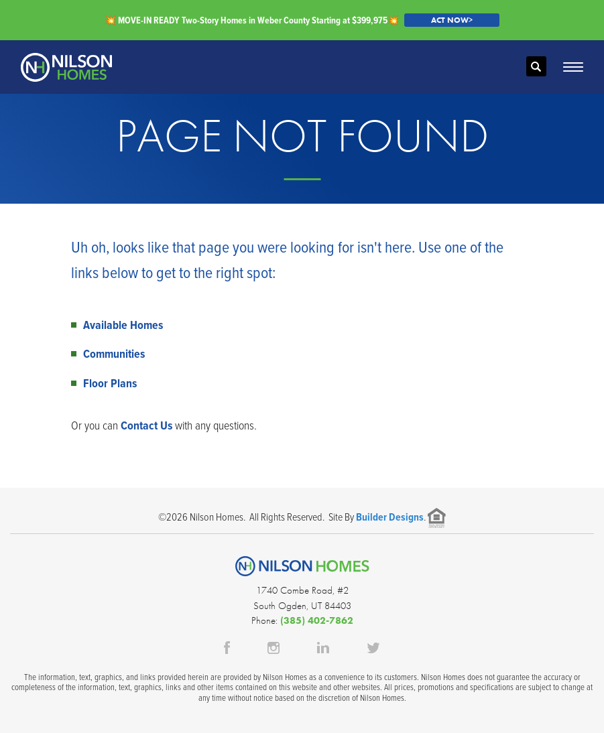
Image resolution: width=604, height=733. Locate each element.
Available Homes (123, 324)
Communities (114, 353)
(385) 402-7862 (316, 620)
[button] (536, 67)
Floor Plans (110, 383)
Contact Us (146, 425)
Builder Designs (390, 517)
